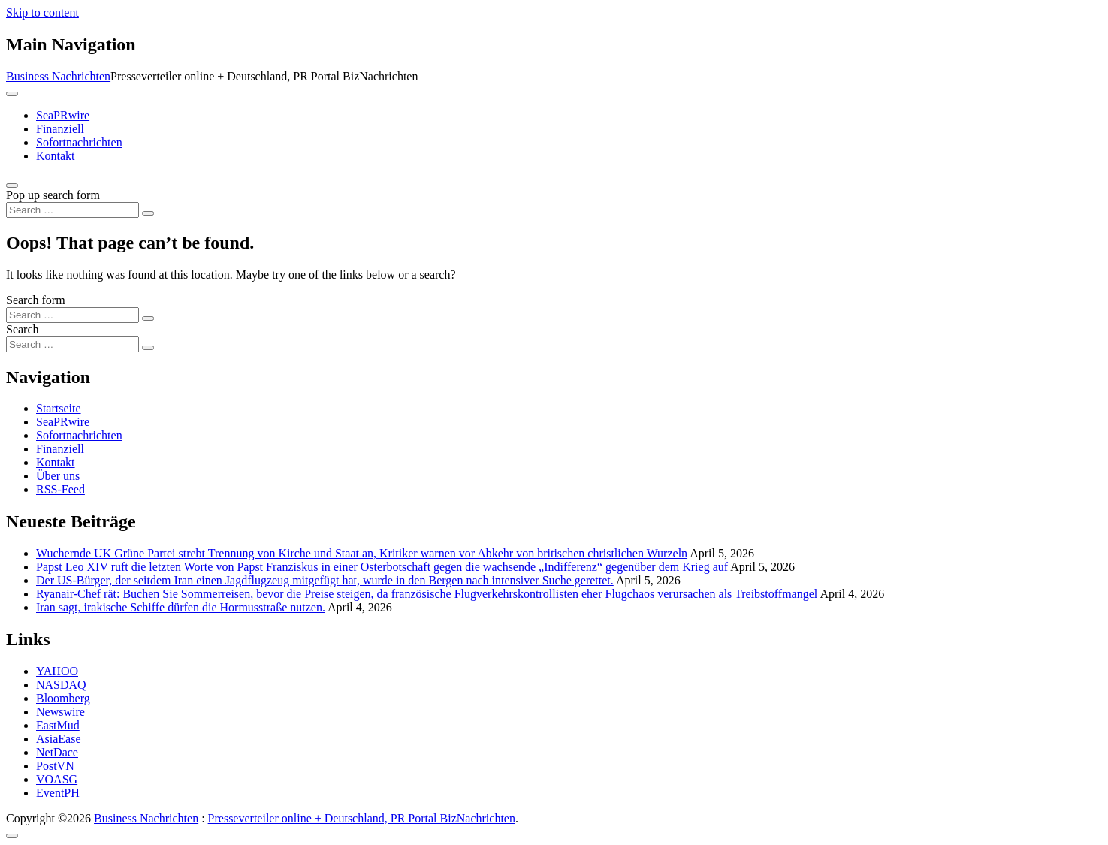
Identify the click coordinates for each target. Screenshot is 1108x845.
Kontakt (55, 155)
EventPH (58, 792)
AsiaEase (58, 738)
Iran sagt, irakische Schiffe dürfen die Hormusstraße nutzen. (180, 607)
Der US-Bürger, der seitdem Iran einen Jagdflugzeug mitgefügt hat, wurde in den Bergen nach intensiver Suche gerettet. (325, 580)
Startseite (58, 408)
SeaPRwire (62, 115)
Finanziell (60, 128)
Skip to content (42, 12)
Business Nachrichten (58, 76)
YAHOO (57, 671)
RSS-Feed (60, 489)
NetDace (57, 752)
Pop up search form (53, 195)
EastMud (58, 725)
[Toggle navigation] (12, 94)
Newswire (60, 711)
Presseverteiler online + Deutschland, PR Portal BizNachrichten (361, 818)
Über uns (58, 475)
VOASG (56, 779)
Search (22, 329)
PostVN (55, 765)
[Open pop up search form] (12, 185)
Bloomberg (63, 698)
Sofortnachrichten (79, 142)
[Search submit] (148, 213)
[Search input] (72, 210)
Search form (35, 300)
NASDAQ (61, 684)
